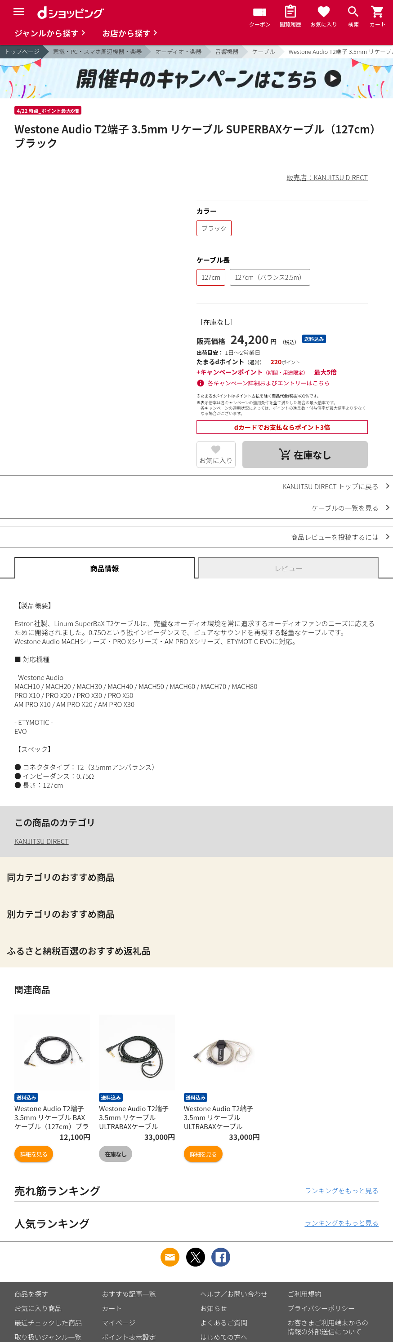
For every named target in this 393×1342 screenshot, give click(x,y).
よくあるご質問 (223, 1322)
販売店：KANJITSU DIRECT (327, 177)
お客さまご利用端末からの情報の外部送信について (328, 1327)
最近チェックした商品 (48, 1322)
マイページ (119, 1322)
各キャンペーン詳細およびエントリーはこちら (269, 383)
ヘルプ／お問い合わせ (234, 1293)
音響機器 (227, 51)
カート (112, 1308)
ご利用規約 (305, 1293)
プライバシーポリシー (321, 1308)
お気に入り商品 (38, 1308)
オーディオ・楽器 (178, 51)
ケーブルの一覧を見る (345, 507)
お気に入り (216, 460)
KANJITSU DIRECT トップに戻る (330, 486)
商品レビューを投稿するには (335, 537)
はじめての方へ (223, 1337)
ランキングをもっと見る (341, 1190)
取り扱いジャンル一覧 (47, 1337)
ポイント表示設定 (129, 1337)
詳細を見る (33, 1154)
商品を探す (31, 1293)
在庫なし (115, 1154)
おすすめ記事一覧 (129, 1293)
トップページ (22, 51)
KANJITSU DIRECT (41, 841)
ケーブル (263, 51)
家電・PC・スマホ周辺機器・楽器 (97, 51)
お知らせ (213, 1308)
